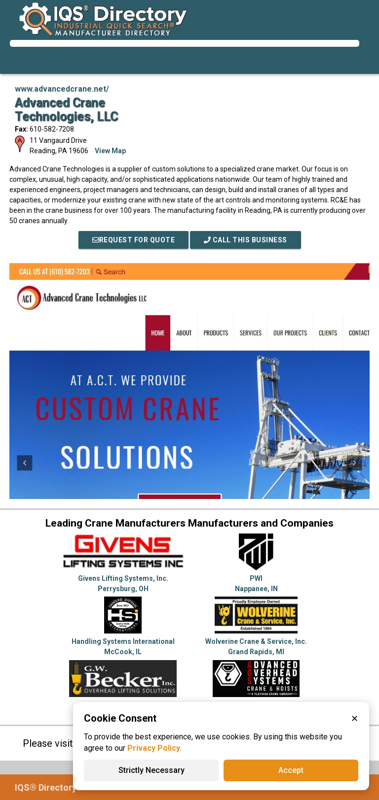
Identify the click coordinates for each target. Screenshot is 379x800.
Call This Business (245, 240)
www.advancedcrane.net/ (62, 89)
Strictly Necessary (151, 770)
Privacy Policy (153, 748)
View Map (110, 151)
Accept (290, 770)
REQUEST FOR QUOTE (133, 240)
